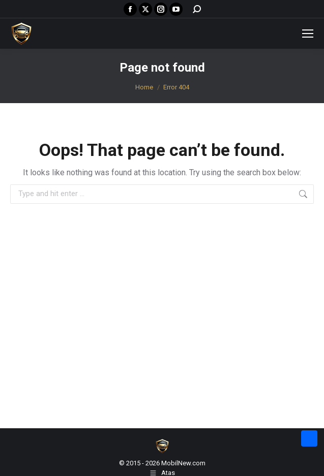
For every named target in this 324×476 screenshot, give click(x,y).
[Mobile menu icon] (308, 33)
